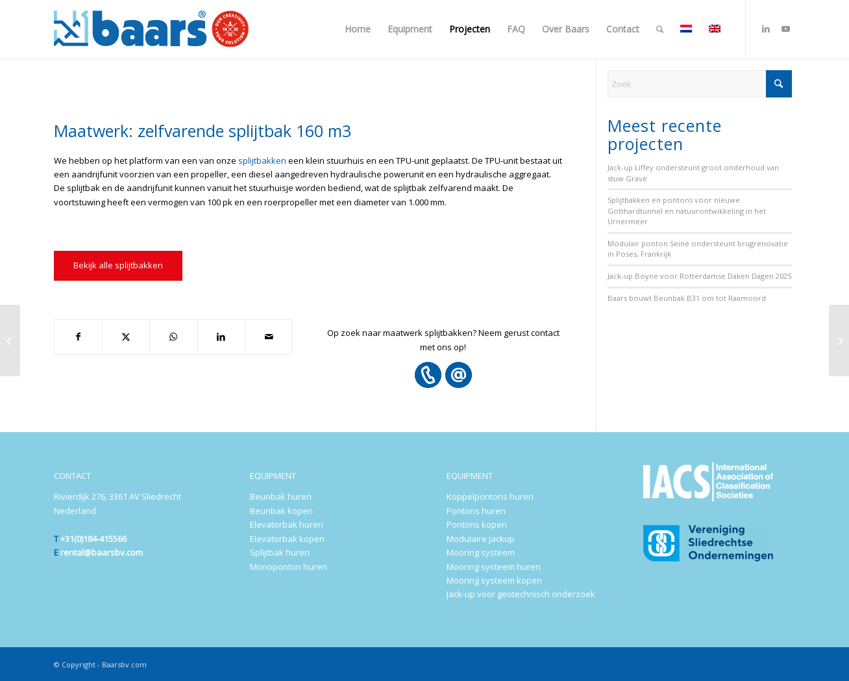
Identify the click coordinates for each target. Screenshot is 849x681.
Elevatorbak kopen (287, 539)
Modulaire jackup (481, 539)
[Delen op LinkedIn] (221, 336)
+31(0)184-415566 (93, 539)
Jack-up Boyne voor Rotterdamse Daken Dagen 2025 (699, 276)
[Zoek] (660, 29)
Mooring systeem (481, 552)
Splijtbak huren (280, 552)
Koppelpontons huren (490, 496)
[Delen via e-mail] (268, 336)
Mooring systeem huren (494, 566)
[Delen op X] (126, 336)
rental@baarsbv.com (101, 552)
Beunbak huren (281, 496)
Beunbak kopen (281, 511)
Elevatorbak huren (286, 524)
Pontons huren (476, 511)
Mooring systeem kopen (494, 580)
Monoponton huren (288, 566)
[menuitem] (357, 29)
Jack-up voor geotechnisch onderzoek (521, 594)
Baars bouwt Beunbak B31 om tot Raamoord (687, 298)
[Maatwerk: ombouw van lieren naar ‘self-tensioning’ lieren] (839, 340)
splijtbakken (262, 160)
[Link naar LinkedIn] (766, 28)
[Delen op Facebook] (78, 336)
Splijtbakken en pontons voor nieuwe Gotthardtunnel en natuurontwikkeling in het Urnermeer (687, 210)
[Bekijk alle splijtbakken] (118, 266)
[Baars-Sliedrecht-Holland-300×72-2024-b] (151, 29)
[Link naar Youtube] (785, 28)
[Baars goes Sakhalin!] (10, 340)
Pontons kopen (477, 524)
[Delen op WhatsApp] (173, 336)
